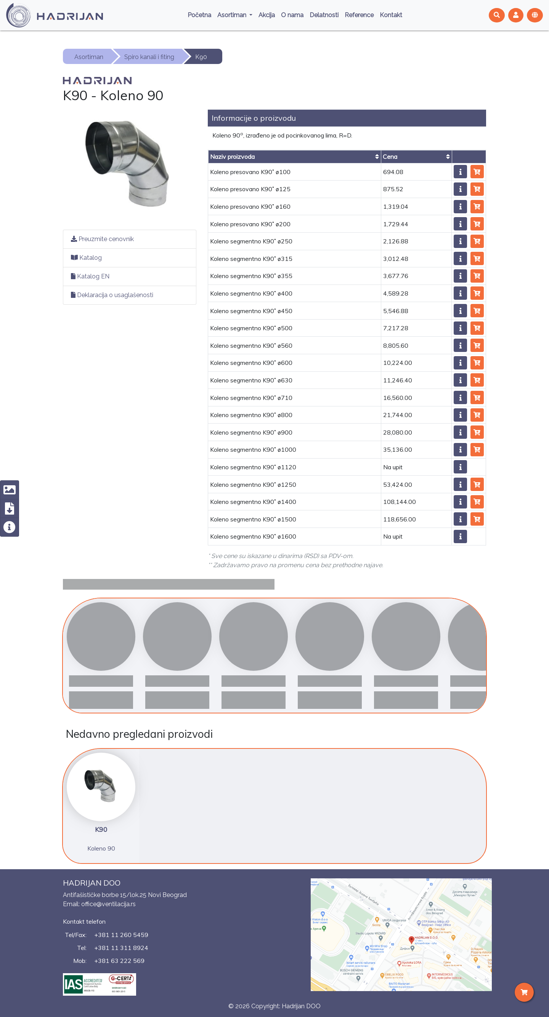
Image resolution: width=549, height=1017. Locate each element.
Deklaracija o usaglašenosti (112, 295)
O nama (292, 15)
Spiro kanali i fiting (149, 57)
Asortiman (232, 15)
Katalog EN (90, 276)
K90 (201, 57)
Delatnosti (324, 15)
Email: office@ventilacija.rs (99, 904)
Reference (359, 15)
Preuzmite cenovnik (102, 239)
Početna (199, 15)
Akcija (266, 15)
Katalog (86, 257)
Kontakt (391, 15)
